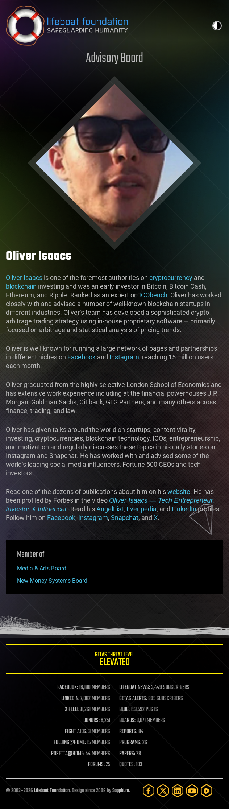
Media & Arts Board (41, 568)
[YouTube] (192, 790)
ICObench (153, 295)
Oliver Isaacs (24, 277)
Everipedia (141, 509)
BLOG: (124, 709)
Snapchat (124, 517)
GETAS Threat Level (114, 660)
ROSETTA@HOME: (67, 754)
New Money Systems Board (52, 580)
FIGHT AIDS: (76, 731)
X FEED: (72, 709)
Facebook (81, 357)
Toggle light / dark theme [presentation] (217, 25)
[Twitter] (163, 790)
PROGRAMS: (130, 742)
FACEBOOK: (67, 687)
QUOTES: (127, 764)
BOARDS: (127, 720)
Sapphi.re (120, 791)
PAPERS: (127, 754)
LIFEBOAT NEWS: (134, 687)
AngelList (110, 509)
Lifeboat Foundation (52, 791)
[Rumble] (206, 790)
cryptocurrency (170, 277)
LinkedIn (184, 509)
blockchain (21, 286)
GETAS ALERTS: (133, 698)
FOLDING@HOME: (70, 742)
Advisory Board (114, 58)
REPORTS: (128, 731)
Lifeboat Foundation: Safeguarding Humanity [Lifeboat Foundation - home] (96, 26)
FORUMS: (96, 764)
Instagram (124, 357)
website (178, 491)
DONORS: (91, 720)
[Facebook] (148, 790)
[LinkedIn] (177, 790)
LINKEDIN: (70, 698)
